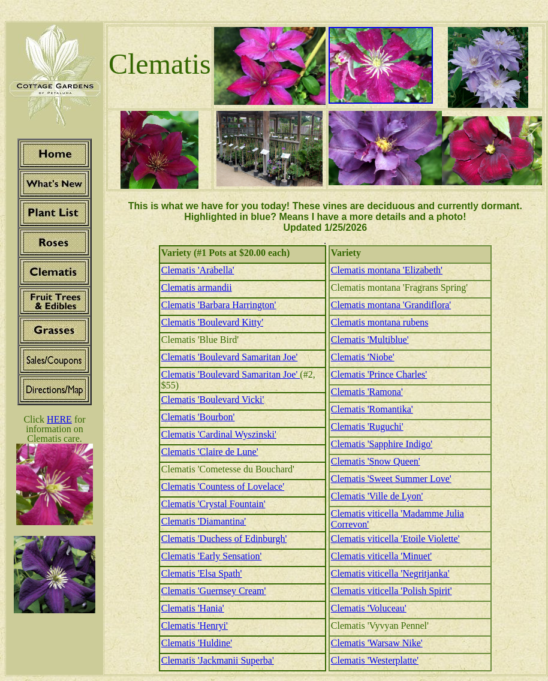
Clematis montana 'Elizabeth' (386, 270)
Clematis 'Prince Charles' (379, 374)
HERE (59, 419)
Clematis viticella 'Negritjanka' (390, 573)
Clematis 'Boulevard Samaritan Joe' (229, 357)
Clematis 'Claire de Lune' (209, 452)
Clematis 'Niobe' (363, 357)
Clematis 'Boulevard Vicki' (212, 399)
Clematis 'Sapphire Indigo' (381, 444)
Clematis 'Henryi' (194, 625)
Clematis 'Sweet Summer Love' (391, 479)
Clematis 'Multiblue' (370, 340)
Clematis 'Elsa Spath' (201, 573)
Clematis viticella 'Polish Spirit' (391, 591)
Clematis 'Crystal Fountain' (213, 504)
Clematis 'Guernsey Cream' (213, 591)
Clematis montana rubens (380, 322)
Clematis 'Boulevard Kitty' (212, 322)
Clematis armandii (196, 287)
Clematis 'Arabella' (197, 270)
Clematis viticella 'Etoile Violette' (395, 539)
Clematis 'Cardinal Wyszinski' (218, 434)
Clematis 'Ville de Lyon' (377, 496)
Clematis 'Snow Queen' (375, 461)
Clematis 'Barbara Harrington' (218, 305)
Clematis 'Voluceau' (369, 608)
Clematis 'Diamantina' (203, 521)
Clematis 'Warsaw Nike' (377, 643)
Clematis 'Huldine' (196, 643)
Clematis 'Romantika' (372, 409)
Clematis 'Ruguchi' (367, 426)
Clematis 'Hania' (192, 608)
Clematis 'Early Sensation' (211, 556)
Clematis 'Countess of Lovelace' (222, 486)
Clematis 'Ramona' (367, 392)
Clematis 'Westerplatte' (374, 660)
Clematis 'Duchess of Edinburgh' (224, 539)
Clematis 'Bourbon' (198, 417)
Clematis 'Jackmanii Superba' (217, 660)
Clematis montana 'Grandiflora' (391, 305)
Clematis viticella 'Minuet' (381, 556)
